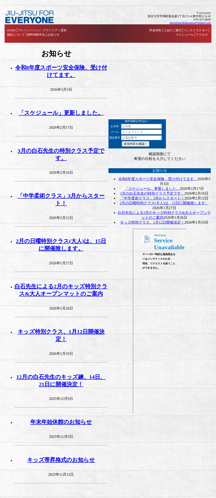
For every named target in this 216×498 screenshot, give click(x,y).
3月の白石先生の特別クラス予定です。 (152, 193)
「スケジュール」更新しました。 (61, 113)
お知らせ (53, 34)
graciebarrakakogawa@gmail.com (190, 22)
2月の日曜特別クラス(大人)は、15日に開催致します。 (164, 203)
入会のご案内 (173, 30)
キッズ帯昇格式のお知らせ (61, 460)
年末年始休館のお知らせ (61, 422)
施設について (16, 34)
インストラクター (196, 30)
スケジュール (185, 34)
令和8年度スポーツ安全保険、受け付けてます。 (157, 179)
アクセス (202, 34)
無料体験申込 (36, 34)
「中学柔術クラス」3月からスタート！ (152, 198)
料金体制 (155, 30)
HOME (11, 30)
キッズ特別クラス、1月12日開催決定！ (152, 222)
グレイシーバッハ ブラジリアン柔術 (42, 30)
